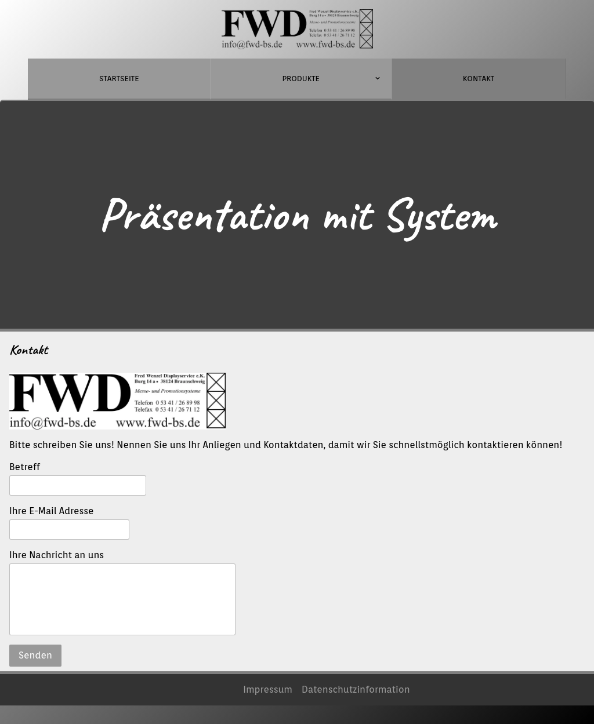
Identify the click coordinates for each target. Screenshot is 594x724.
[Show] (377, 80)
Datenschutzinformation (356, 689)
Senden (35, 655)
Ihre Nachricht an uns (56, 555)
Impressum (267, 689)
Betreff (24, 466)
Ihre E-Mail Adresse (51, 510)
